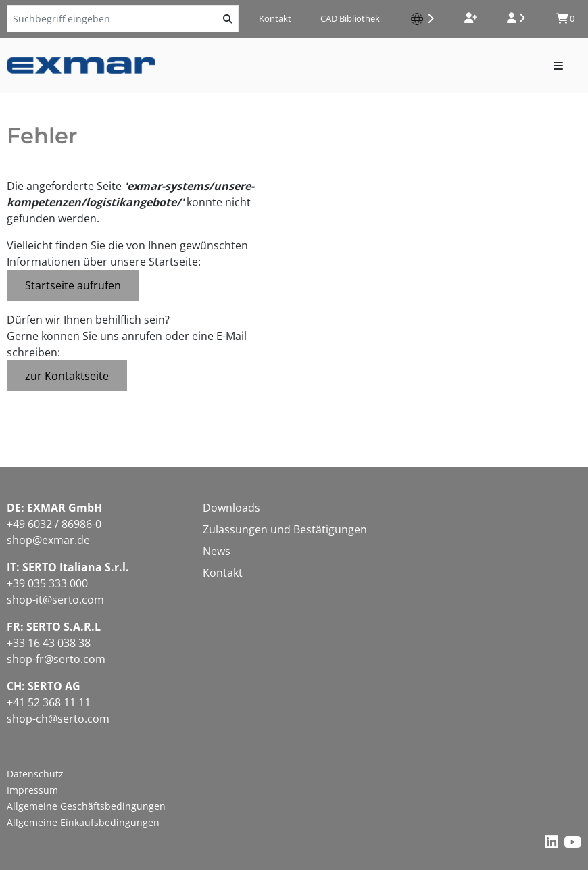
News (216, 550)
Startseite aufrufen (73, 285)
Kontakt (275, 18)
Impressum (32, 789)
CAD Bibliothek (350, 18)
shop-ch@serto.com (58, 718)
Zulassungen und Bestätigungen (285, 529)
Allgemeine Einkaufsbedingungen (83, 822)
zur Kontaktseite (67, 375)
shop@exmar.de (48, 540)
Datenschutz (35, 773)
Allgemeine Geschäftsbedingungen (86, 806)
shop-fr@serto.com (56, 659)
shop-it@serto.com (55, 599)
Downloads (231, 507)
